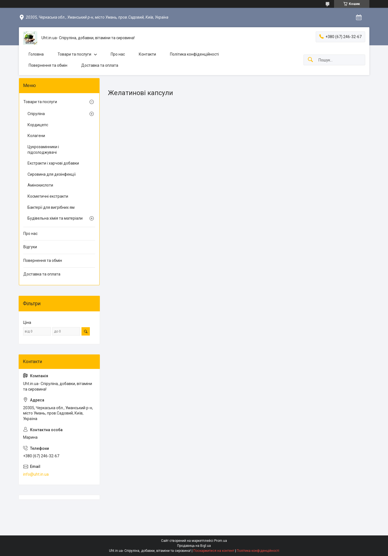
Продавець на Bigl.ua (194, 546)
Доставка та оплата (99, 65)
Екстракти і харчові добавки (53, 163)
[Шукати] (310, 60)
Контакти (147, 54)
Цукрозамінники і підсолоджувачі (43, 150)
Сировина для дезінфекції (52, 174)
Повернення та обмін (48, 65)
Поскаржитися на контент (213, 551)
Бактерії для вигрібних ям (51, 207)
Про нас (118, 54)
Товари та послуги (74, 54)
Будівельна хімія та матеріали (55, 218)
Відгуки (30, 247)
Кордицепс (38, 125)
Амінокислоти (40, 185)
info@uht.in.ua (36, 474)
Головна (36, 54)
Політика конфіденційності (194, 54)
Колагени (36, 135)
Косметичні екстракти (48, 196)
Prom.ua (220, 541)
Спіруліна (36, 113)
